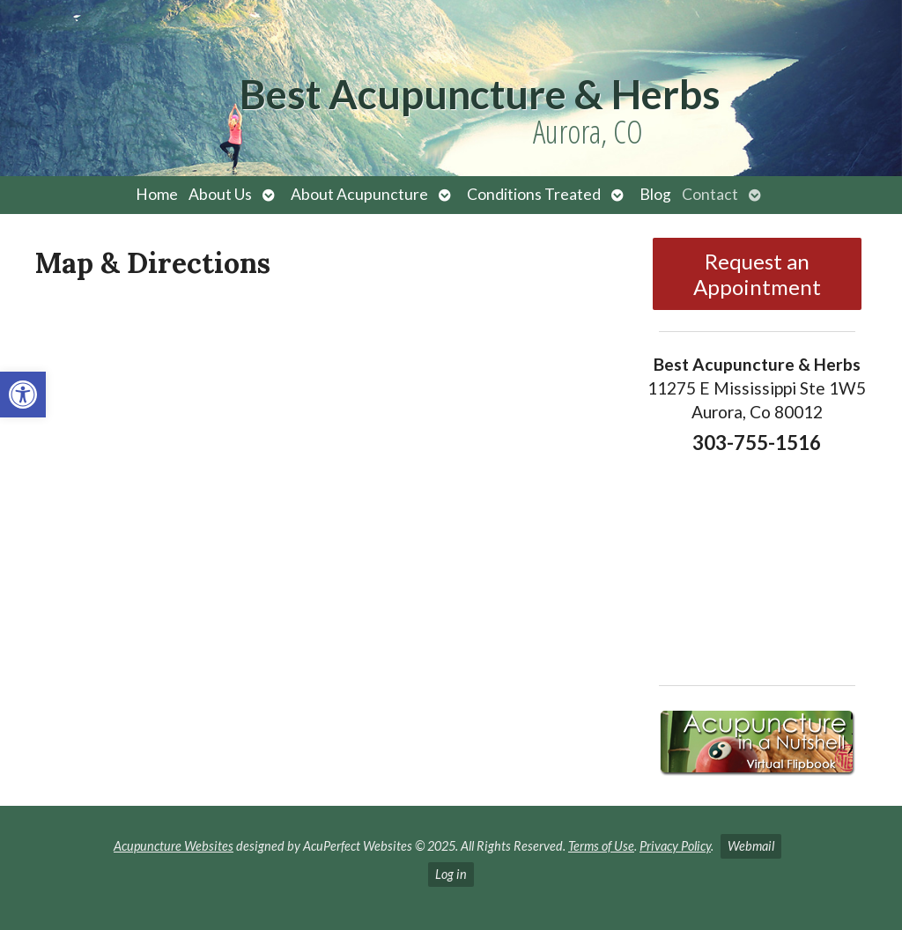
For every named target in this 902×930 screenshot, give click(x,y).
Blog (655, 194)
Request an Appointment (757, 273)
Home (157, 194)
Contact (710, 194)
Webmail (751, 845)
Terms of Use (601, 845)
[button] (23, 394)
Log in (451, 874)
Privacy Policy (675, 845)
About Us (220, 194)
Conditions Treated (534, 194)
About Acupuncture (359, 194)
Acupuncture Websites (173, 845)
